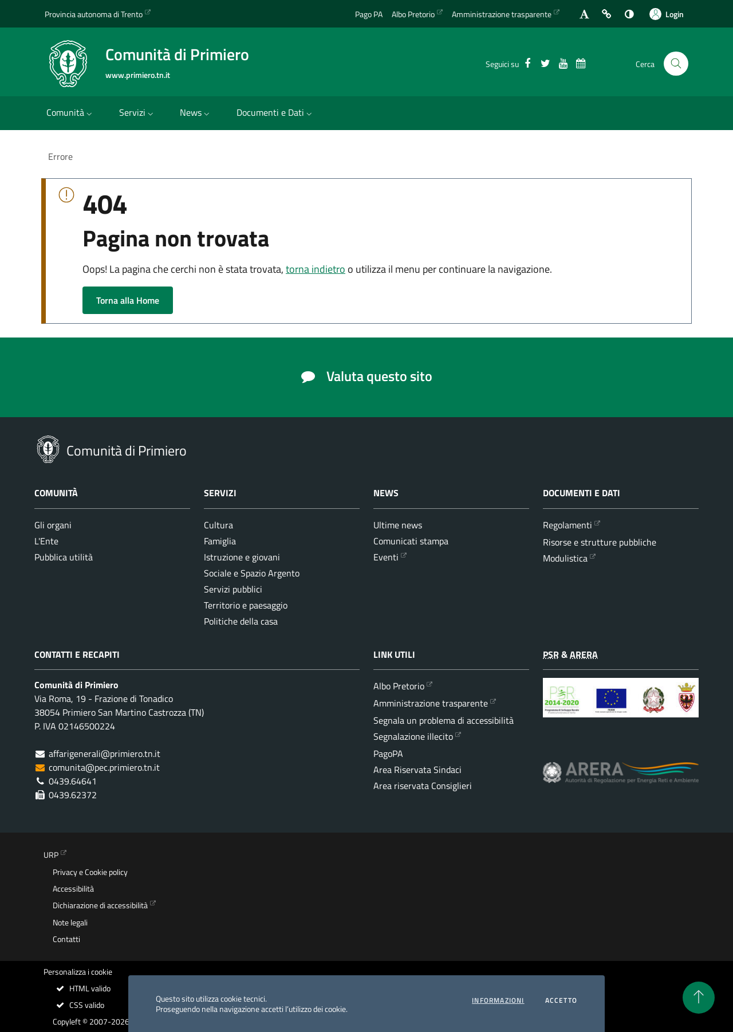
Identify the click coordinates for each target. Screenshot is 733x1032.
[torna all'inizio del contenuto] (699, 998)
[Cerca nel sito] (676, 64)
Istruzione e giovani (242, 557)
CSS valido (79, 1005)
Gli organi (53, 525)
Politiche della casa (241, 621)
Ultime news (397, 525)
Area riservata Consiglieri (422, 785)
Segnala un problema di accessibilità (443, 720)
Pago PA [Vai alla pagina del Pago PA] (369, 14)
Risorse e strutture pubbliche (599, 542)
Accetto (561, 1000)
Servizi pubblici (233, 589)
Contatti (66, 939)
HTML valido (83, 988)
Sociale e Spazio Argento (251, 573)
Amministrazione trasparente (430, 703)
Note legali (70, 922)
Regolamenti (567, 525)
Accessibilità (73, 888)
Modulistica (565, 558)
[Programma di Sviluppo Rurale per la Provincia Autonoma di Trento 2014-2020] (621, 706)
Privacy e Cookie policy (90, 872)
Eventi (386, 557)
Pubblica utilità (63, 557)
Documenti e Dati (275, 112)
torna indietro (315, 269)
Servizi (137, 112)
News (196, 112)
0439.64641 (73, 781)
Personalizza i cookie (78, 972)
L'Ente (46, 541)
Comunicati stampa (410, 541)
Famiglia (220, 541)
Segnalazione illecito (413, 736)
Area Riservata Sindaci (417, 769)
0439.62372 (73, 795)
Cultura (218, 525)
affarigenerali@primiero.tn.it (104, 753)
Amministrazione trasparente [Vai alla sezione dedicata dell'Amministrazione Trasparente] (501, 14)
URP (51, 855)
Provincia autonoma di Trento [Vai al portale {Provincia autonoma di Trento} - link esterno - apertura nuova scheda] (94, 14)
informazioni (498, 1000)
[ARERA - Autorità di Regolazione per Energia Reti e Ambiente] (621, 781)
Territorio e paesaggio (245, 605)
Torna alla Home (127, 300)
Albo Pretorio (398, 686)
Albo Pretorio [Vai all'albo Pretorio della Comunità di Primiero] (413, 14)
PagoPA (388, 753)
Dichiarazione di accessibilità (100, 905)
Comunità (70, 112)
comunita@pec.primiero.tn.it (104, 767)
